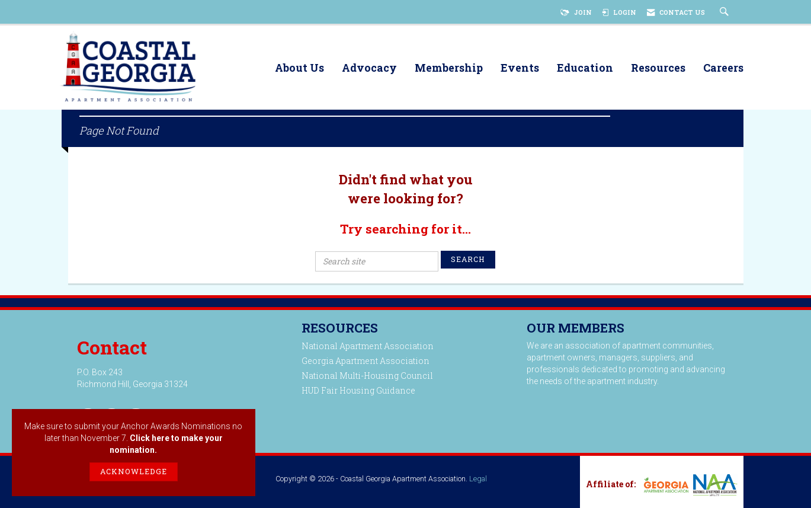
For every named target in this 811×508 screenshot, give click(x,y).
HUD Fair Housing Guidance (358, 390)
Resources (658, 68)
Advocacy (369, 68)
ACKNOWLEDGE (133, 471)
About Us (299, 68)
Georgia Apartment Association (365, 360)
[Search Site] (726, 12)
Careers (723, 68)
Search (468, 259)
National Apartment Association (368, 346)
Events (520, 68)
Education (585, 68)
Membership (449, 68)
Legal (478, 478)
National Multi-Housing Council (367, 375)
